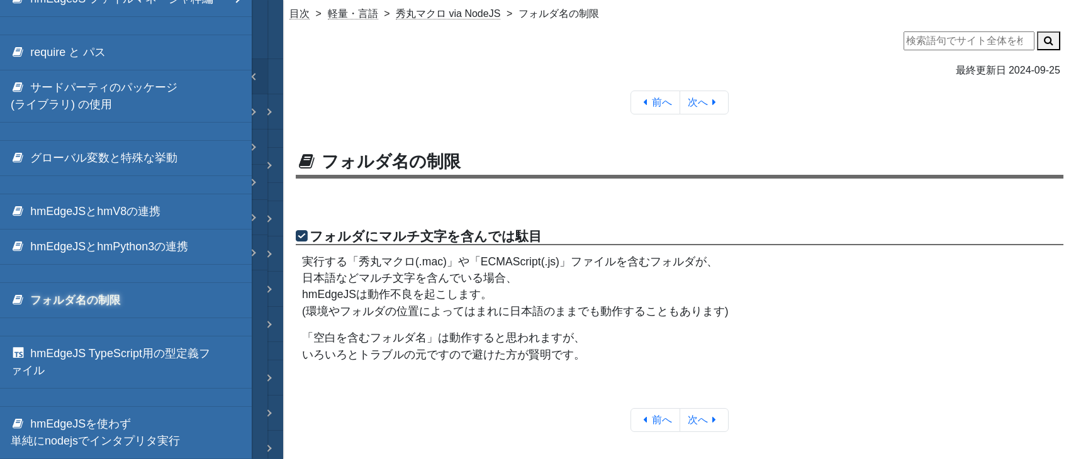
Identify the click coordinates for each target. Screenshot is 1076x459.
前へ (655, 102)
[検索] (1048, 40)
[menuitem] (126, 52)
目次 (299, 13)
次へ (704, 102)
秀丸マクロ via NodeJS (448, 13)
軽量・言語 (353, 13)
